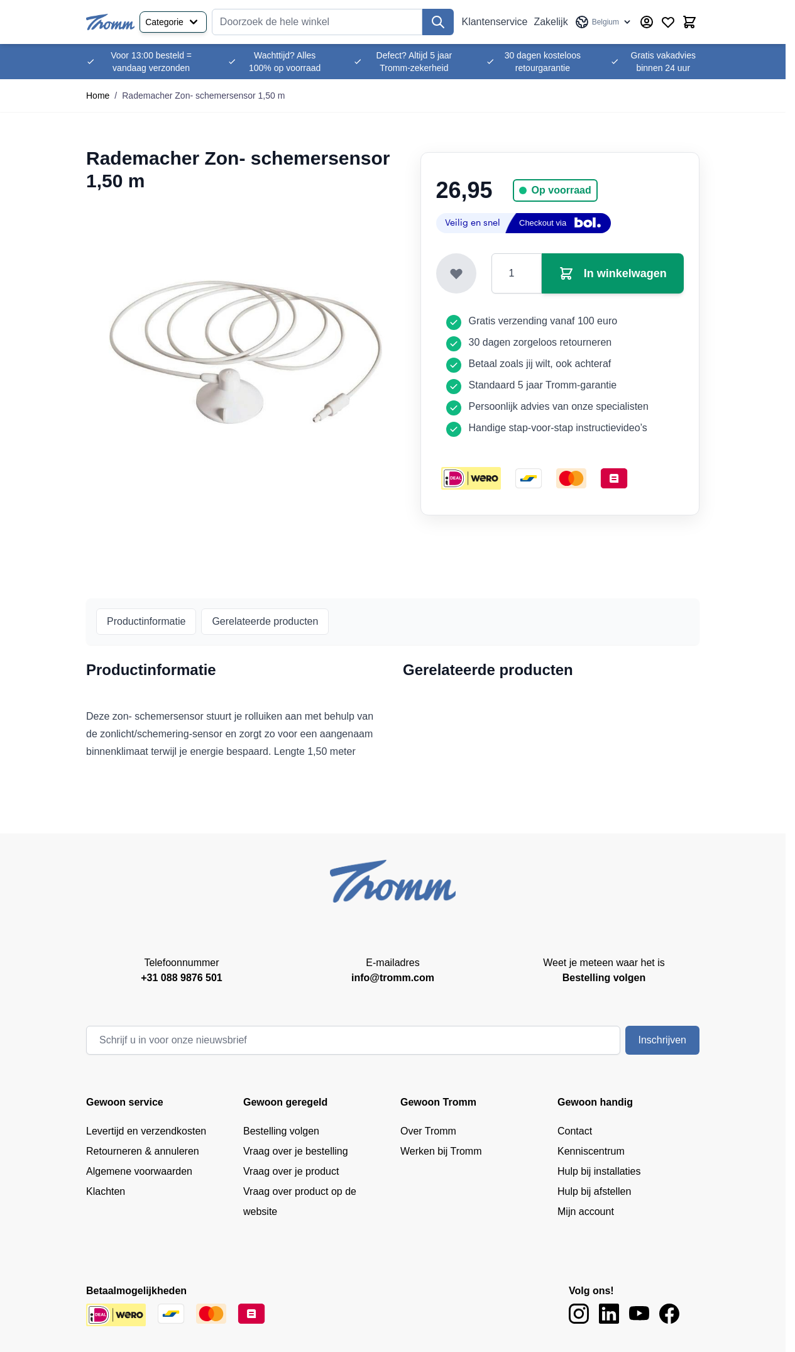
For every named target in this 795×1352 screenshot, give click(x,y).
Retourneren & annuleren (142, 1151)
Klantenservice (494, 21)
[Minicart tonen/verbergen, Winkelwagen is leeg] (689, 22)
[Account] (647, 22)
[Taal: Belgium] (603, 22)
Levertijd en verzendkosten (146, 1131)
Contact (574, 1131)
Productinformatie (146, 621)
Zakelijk (550, 21)
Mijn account (585, 1211)
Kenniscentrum (591, 1151)
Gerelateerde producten (265, 621)
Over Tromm (428, 1131)
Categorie (173, 22)
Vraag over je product (291, 1171)
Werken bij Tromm (441, 1151)
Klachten (105, 1191)
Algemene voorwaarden (139, 1171)
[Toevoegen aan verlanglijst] (456, 273)
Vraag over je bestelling (295, 1151)
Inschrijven (662, 1040)
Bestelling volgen (281, 1131)
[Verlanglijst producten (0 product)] (668, 22)
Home (97, 96)
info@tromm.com (392, 977)
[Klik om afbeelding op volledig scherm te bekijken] (245, 352)
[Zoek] (438, 22)
